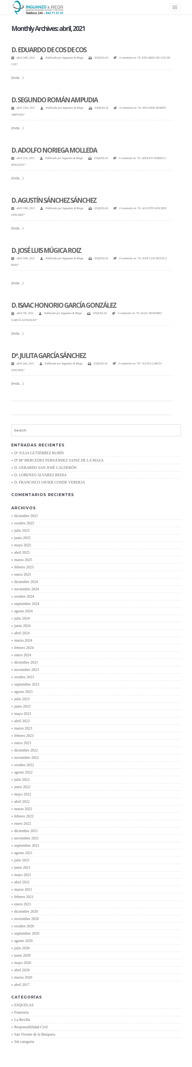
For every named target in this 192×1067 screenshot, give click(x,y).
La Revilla (22, 1020)
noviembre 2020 (26, 919)
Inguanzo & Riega (72, 57)
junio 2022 (22, 787)
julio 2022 (22, 780)
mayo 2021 (22, 875)
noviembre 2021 (26, 838)
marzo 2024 (23, 640)
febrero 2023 (24, 736)
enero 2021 (22, 904)
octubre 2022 (24, 765)
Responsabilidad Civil (31, 1027)
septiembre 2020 (26, 933)
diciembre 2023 (26, 662)
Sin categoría (24, 1042)
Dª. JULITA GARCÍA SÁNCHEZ (48, 355)
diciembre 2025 (26, 516)
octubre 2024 (24, 596)
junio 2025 (22, 538)
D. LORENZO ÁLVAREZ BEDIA (40, 475)
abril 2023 (22, 721)
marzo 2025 (23, 560)
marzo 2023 (23, 728)
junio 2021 (22, 867)
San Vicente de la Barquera (34, 1034)
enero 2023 (22, 743)
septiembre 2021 (26, 845)
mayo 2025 (22, 545)
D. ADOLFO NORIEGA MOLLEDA (54, 150)
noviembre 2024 (26, 589)
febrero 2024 (24, 648)
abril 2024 (22, 633)
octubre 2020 (24, 926)
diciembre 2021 (26, 831)
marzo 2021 (23, 889)
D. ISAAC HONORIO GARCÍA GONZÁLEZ (63, 305)
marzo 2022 (23, 809)
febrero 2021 (24, 897)
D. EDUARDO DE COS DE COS (48, 49)
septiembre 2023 (26, 684)
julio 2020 (22, 948)
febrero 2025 (24, 567)
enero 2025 (22, 574)
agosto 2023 (23, 692)
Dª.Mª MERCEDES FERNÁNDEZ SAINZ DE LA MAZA (59, 460)
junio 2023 (22, 706)
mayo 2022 (22, 794)
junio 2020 (22, 955)
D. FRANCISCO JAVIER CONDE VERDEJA (49, 482)
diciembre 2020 (26, 911)
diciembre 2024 (26, 582)
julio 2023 (22, 699)
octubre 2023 (24, 677)
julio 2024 (22, 618)
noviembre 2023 (26, 670)
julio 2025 (22, 530)
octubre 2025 (24, 523)
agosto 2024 (23, 611)
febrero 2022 (24, 816)
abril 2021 (22, 882)
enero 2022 (22, 823)
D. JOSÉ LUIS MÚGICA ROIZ (46, 250)
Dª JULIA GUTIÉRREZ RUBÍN (39, 453)
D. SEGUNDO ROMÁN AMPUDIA (54, 99)
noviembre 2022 (26, 758)
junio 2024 (22, 626)
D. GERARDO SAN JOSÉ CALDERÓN (45, 468)
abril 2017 (22, 985)
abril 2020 (22, 970)
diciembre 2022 (26, 750)
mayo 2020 (22, 963)
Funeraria (21, 1012)
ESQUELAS (101, 57)
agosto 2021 (23, 853)
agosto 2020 (23, 941)
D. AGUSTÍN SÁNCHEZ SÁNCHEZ (53, 200)
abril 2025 (22, 552)
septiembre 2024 (26, 604)
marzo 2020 (23, 977)
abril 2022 (22, 801)
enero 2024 (22, 655)
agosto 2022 (23, 772)
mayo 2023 (22, 714)
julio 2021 (22, 860)
